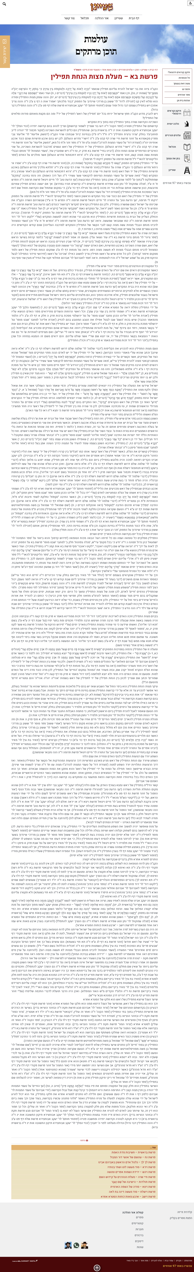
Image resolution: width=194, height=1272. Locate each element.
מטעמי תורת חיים (91, 69)
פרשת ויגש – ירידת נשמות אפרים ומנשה (131, 1172)
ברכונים (139, 1235)
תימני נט (186, 89)
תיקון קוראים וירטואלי (179, 72)
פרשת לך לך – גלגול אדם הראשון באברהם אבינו (126, 1162)
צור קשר (69, 18)
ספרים (139, 1217)
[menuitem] (134, 18)
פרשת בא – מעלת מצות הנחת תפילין (104, 77)
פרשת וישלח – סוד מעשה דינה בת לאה (132, 1192)
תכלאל (84, 18)
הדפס (82, 1140)
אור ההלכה (102, 18)
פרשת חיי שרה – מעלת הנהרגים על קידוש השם (127, 1177)
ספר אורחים (184, 95)
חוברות (139, 1229)
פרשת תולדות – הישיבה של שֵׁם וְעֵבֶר (133, 1182)
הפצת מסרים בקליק (181, 1218)
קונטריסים (137, 1223)
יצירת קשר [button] (5, 51)
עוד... (153, 1147)
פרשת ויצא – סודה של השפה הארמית (132, 1187)
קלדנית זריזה (184, 1212)
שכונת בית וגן (183, 100)
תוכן (137, 69)
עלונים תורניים (126, 69)
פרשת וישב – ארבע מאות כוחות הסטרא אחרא (128, 1197)
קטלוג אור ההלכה (132, 1212)
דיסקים (139, 1241)
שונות (140, 1247)
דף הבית (134, 18)
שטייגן (119, 18)
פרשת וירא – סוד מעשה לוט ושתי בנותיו (131, 1167)
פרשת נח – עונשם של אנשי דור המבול (132, 1157)
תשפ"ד (77, 69)
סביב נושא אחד (109, 69)
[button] (4, 4)
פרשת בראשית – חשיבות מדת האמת (133, 1152)
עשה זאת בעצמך (181, 83)
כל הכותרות (184, 78)
